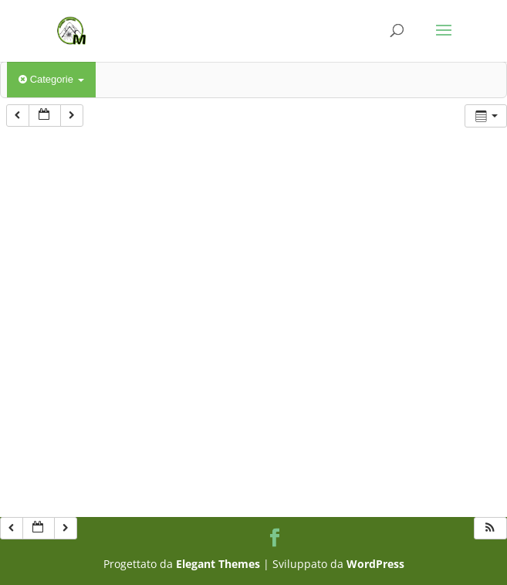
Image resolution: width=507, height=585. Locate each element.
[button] (490, 528)
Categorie (51, 79)
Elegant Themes (218, 563)
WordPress (375, 563)
